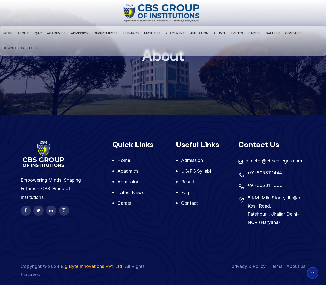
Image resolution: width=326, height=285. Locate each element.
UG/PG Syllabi (196, 171)
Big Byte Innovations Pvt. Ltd (91, 266)
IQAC (38, 33)
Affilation (199, 33)
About (23, 33)
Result (187, 181)
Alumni (219, 33)
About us (295, 266)
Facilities (152, 33)
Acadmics (127, 171)
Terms (275, 266)
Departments (105, 33)
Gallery (273, 33)
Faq (185, 192)
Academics (56, 33)
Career (254, 33)
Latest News (130, 192)
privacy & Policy (249, 266)
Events (237, 33)
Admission (80, 33)
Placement (175, 33)
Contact (293, 33)
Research (131, 33)
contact (189, 203)
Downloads (13, 48)
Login (34, 48)
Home (7, 33)
